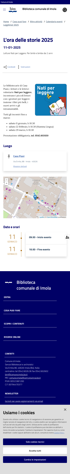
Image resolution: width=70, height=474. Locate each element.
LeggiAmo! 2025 (11, 25)
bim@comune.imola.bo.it (16, 374)
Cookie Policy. (59, 432)
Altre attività (36, 21)
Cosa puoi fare (19, 21)
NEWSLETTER (11, 393)
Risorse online (12, 337)
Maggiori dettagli (20, 166)
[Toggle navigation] (4, 9)
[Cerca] (65, 10)
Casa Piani (18, 156)
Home (6, 21)
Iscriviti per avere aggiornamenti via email (24, 401)
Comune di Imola (7, 2)
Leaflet (42, 217)
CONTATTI (9, 353)
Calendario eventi (54, 21)
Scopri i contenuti (14, 323)
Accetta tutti (35, 450)
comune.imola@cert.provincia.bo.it (25, 377)
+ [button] (6, 179)
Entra (7, 297)
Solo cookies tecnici (35, 441)
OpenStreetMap (52, 217)
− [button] (6, 183)
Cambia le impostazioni (35, 459)
